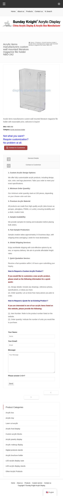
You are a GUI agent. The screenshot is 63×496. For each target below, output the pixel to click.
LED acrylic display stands (15, 466)
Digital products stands (14, 450)
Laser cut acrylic (12, 423)
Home (13, 11)
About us (21, 11)
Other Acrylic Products (14, 471)
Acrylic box (10, 413)
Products (29, 11)
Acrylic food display (13, 429)
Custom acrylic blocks (14, 434)
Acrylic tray (10, 418)
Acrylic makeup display (14, 445)
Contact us (39, 11)
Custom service (37, 483)
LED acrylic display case (15, 461)
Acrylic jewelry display (14, 439)
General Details (23, 159)
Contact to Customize (17, 148)
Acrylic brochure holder (17, 129)
